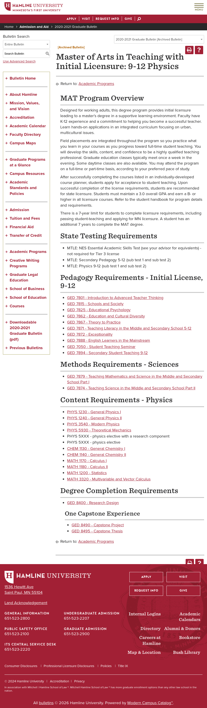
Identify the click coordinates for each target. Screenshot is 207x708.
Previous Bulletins (26, 348)
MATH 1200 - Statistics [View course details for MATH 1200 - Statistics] (87, 473)
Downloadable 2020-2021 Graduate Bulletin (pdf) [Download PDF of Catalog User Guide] (26, 330)
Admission (19, 210)
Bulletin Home (23, 78)
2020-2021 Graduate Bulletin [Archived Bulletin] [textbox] (149, 39)
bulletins (46, 703)
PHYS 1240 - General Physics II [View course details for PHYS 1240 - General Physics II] (94, 418)
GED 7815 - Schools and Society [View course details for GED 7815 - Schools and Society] (95, 304)
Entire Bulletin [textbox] (14, 44)
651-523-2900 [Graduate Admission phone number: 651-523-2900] (77, 634)
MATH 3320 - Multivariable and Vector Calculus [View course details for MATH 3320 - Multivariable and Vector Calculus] (109, 479)
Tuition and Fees (25, 218)
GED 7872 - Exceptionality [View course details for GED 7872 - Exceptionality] (89, 334)
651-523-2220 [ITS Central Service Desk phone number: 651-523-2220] (17, 649)
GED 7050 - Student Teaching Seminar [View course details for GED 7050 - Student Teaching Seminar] (101, 347)
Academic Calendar (28, 126)
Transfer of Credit (26, 235)
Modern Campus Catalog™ (150, 703)
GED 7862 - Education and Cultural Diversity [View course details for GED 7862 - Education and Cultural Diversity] (106, 316)
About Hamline (23, 94)
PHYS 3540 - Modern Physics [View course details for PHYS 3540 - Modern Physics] (93, 424)
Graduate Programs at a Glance (27, 162)
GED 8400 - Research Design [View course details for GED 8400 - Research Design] (93, 503)
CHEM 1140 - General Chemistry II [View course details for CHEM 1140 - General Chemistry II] (96, 455)
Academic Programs (28, 252)
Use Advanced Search (19, 61)
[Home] (33, 7)
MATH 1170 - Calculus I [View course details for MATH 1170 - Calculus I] (87, 461)
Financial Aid (22, 227)
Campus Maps (23, 143)
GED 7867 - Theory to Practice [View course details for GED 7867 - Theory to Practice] (94, 322)
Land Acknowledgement (25, 603)
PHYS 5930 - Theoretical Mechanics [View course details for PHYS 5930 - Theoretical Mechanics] (99, 430)
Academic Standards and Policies (23, 187)
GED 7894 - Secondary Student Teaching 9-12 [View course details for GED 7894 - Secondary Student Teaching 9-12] (107, 353)
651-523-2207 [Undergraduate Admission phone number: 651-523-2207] (76, 618)
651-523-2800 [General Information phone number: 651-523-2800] (17, 618)
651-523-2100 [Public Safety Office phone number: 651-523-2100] (16, 634)
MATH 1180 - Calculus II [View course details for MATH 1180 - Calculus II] (87, 467)
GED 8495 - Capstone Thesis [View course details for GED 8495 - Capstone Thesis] (97, 531)
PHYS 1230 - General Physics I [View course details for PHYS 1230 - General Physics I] (94, 412)
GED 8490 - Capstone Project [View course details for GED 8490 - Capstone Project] (98, 525)
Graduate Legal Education (24, 277)
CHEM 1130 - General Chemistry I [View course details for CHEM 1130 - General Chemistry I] (96, 448)
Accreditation (22, 117)
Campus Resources (27, 173)
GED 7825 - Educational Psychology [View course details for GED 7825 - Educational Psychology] (98, 310)
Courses (17, 306)
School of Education (28, 297)
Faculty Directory (25, 134)
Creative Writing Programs (24, 263)
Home (9, 26)
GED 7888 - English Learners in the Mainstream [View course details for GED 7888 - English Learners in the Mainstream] (108, 340)
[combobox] (159, 39)
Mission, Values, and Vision (25, 106)
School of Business (27, 289)
